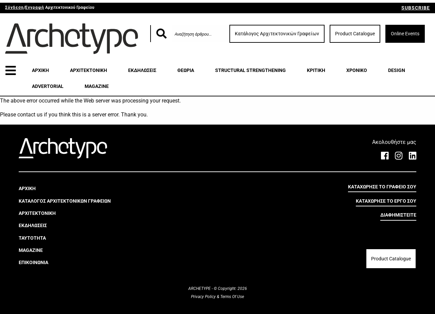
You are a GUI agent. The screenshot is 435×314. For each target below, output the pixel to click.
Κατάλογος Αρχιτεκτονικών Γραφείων (277, 33)
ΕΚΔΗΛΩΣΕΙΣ (142, 70)
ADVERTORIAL (48, 86)
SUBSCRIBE (415, 8)
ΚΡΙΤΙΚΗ (316, 70)
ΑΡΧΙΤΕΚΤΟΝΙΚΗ (88, 70)
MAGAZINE (97, 86)
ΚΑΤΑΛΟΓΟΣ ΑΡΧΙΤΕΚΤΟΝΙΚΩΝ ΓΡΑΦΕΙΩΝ (65, 201)
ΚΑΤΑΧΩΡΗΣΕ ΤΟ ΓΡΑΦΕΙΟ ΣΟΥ (382, 186)
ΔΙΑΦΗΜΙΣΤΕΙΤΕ (398, 215)
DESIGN (396, 70)
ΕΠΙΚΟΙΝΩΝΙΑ (33, 262)
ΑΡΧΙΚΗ (40, 70)
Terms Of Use (231, 296)
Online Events (405, 33)
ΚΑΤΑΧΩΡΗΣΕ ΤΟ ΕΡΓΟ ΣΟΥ (386, 201)
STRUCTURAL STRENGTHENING (250, 70)
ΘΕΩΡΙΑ (185, 70)
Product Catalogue (355, 33)
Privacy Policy (204, 296)
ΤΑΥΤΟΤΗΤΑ (32, 238)
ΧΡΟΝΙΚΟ (356, 70)
